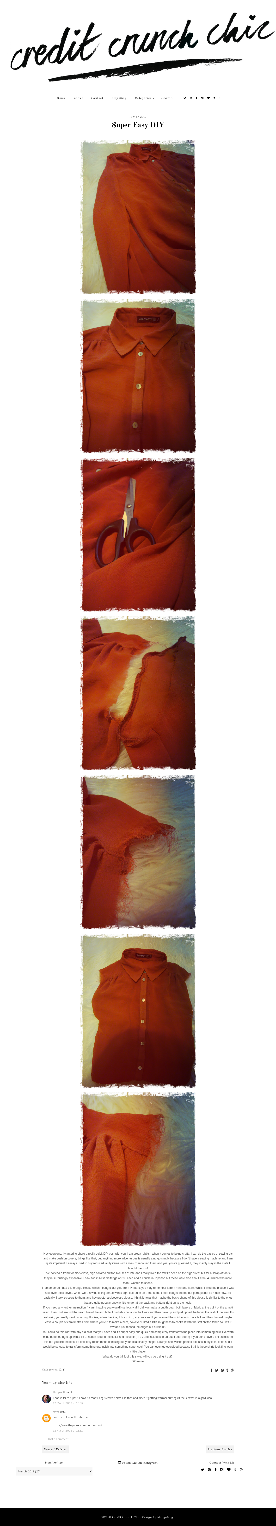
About (78, 98)
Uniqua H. (59, 1392)
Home (61, 98)
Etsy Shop (119, 98)
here (179, 1287)
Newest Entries (55, 1449)
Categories (145, 98)
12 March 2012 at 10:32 (68, 1403)
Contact (97, 98)
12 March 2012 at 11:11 (68, 1430)
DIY (62, 1369)
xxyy (55, 1411)
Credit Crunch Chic (126, 1517)
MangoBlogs (166, 1517)
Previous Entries (220, 1449)
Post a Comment (58, 1439)
